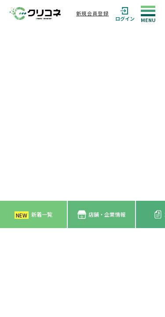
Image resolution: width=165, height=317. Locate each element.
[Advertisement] (82, 113)
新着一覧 (33, 214)
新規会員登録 (92, 13)
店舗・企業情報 (101, 214)
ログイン (125, 13)
